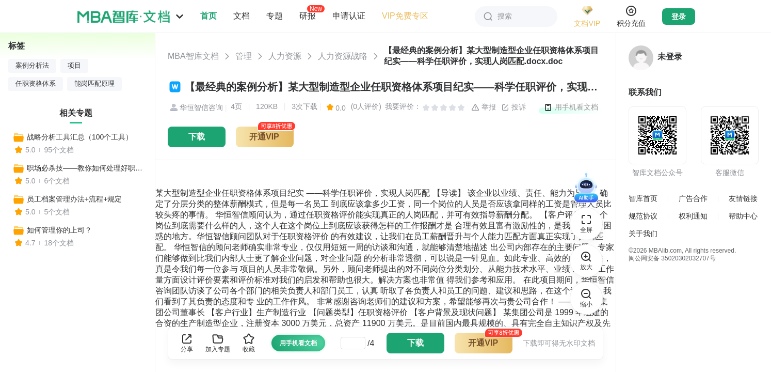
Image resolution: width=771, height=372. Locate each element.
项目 (74, 65)
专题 (274, 15)
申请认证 (348, 15)
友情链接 (743, 198)
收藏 (249, 343)
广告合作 (693, 198)
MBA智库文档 (193, 56)
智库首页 (643, 198)
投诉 (513, 107)
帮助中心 (743, 216)
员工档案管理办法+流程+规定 (74, 199)
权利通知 (693, 216)
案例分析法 (32, 65)
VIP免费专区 (405, 15)
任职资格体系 (35, 83)
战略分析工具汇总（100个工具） (80, 137)
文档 (241, 15)
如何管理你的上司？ (59, 230)
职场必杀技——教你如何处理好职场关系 (86, 168)
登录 (678, 16)
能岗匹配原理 (94, 83)
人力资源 (284, 56)
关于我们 (643, 233)
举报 (483, 107)
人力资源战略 (342, 56)
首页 (208, 15)
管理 (243, 56)
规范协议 (643, 216)
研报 (307, 15)
